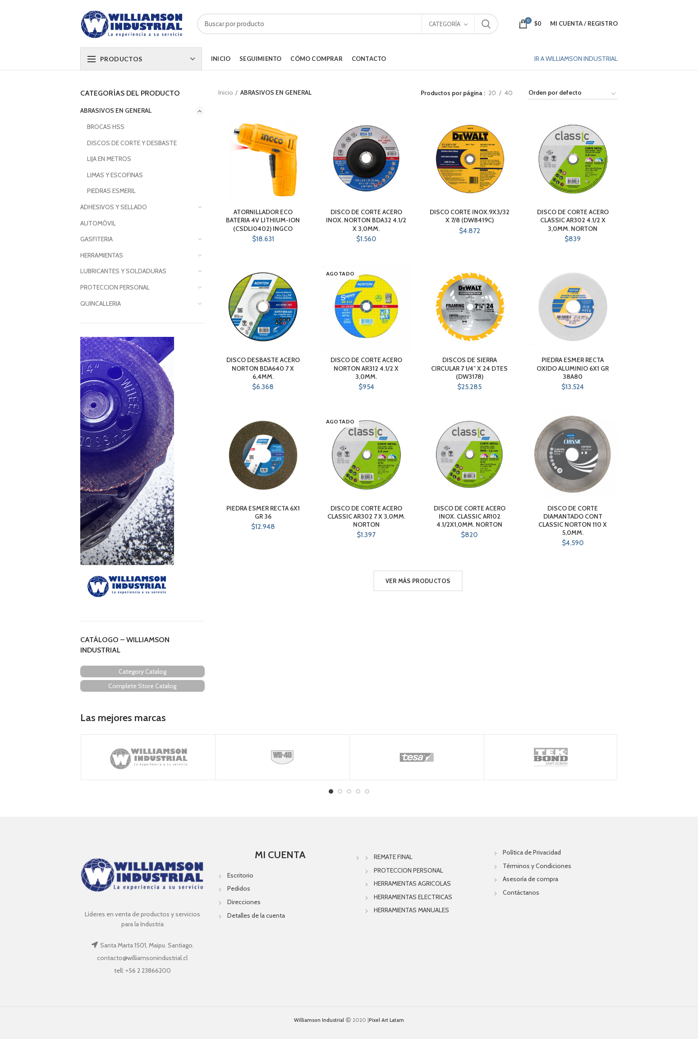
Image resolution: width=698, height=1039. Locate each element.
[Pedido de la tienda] (573, 94)
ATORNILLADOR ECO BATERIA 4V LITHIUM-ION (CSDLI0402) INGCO (263, 220)
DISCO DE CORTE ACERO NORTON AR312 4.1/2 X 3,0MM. (366, 368)
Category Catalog (142, 671)
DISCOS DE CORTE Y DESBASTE (132, 143)
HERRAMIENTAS (101, 255)
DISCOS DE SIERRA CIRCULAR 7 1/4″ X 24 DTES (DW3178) (469, 368)
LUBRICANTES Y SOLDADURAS (123, 271)
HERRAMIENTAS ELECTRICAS (413, 897)
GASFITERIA (96, 239)
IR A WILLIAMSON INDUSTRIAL (576, 59)
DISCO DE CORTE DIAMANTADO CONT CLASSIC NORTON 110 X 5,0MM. (572, 520)
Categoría (444, 24)
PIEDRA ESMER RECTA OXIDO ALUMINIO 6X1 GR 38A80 (573, 368)
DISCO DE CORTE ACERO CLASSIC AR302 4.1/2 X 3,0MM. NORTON (573, 220)
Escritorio (240, 875)
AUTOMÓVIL (98, 223)
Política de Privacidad (532, 852)
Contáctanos (521, 892)
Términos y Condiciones (537, 866)
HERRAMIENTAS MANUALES (411, 910)
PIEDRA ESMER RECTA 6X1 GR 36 (263, 512)
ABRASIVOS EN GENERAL (116, 110)
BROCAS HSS (105, 127)
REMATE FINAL (393, 857)
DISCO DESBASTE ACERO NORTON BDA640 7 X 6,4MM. (263, 368)
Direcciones (244, 902)
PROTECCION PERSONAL (115, 287)
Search (486, 24)
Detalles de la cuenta (256, 915)
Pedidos (238, 888)
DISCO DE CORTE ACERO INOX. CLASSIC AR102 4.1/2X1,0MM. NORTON (469, 516)
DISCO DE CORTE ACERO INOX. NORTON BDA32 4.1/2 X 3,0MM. (366, 220)
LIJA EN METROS (109, 159)
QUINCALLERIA (100, 303)
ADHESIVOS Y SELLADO (113, 207)
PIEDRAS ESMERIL (111, 191)
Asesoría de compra (530, 879)
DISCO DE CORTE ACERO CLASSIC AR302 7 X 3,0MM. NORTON (366, 516)
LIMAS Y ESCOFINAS (115, 175)
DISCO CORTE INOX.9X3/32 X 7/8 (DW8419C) (470, 216)
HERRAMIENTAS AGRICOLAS (412, 883)
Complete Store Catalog (142, 686)
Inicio (225, 92)
